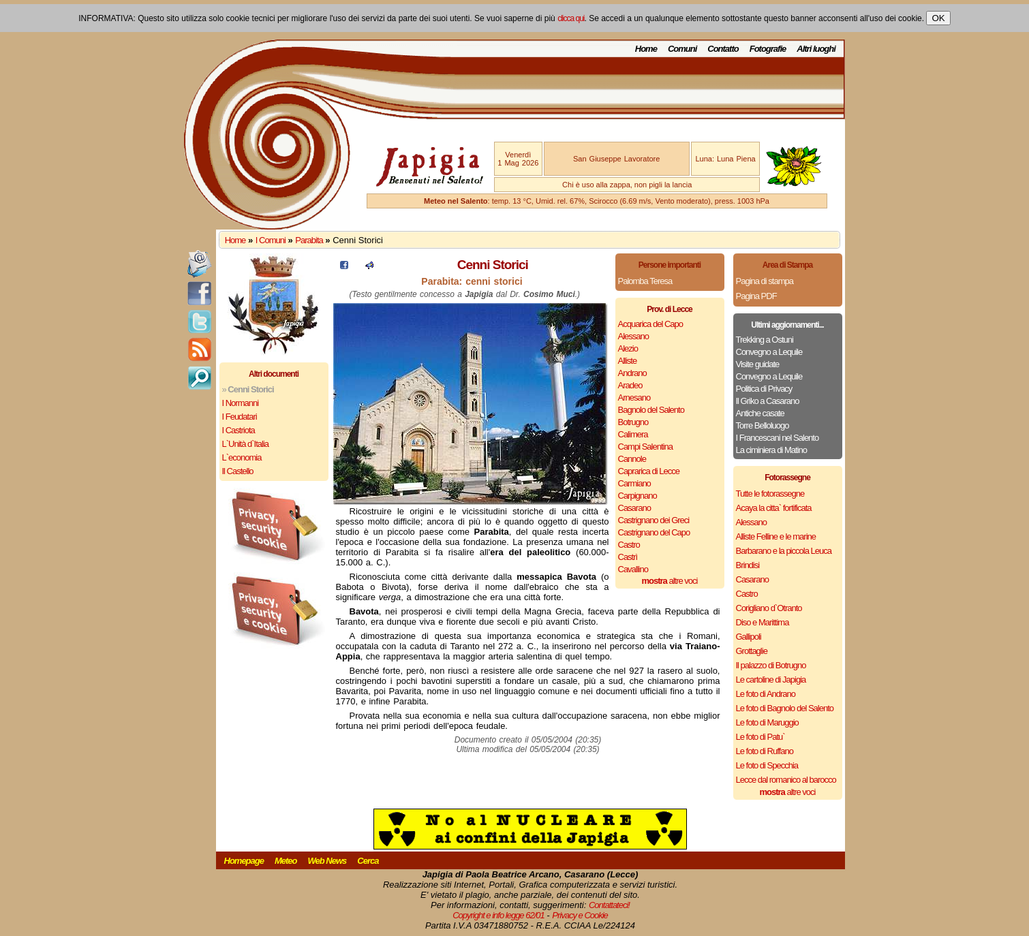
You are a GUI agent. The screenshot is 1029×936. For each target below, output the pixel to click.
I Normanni (240, 403)
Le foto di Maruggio (767, 722)
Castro (629, 545)
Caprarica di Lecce (648, 471)
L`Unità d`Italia (245, 444)
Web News (327, 861)
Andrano (632, 373)
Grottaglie (751, 651)
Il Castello (238, 471)
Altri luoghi (816, 49)
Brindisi (748, 565)
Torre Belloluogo (762, 425)
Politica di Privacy (764, 389)
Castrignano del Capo (654, 532)
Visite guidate (758, 364)
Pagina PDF (756, 296)
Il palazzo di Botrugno (771, 665)
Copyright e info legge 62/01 (498, 915)
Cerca (367, 861)
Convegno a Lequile (769, 352)
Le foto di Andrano (766, 694)
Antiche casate (760, 413)
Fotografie (768, 49)
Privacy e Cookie (580, 915)
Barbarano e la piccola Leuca (783, 551)
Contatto (722, 49)
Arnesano (634, 397)
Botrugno (633, 422)
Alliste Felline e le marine (776, 536)
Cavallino (633, 569)
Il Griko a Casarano (767, 401)
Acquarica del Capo (650, 324)
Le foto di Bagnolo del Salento (784, 708)
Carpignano (637, 495)
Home (646, 49)
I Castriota (238, 430)
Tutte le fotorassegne (770, 493)
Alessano (633, 336)
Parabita (308, 240)
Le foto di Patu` (760, 737)
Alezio (628, 348)
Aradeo (630, 385)
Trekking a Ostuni (764, 339)
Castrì (628, 557)
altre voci (670, 581)
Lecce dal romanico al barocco (786, 780)
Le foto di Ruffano (764, 751)
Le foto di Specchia (767, 765)
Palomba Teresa (645, 281)
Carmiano (634, 483)
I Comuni (271, 240)
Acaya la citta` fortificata (774, 508)
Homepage (244, 861)
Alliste (627, 361)
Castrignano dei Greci (654, 520)
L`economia (242, 457)
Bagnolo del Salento (651, 410)
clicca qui (570, 18)
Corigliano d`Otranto (769, 608)
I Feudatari (239, 416)
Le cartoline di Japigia (771, 679)
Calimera (633, 434)
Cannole (632, 459)
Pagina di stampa (764, 281)
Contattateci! (609, 905)
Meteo (286, 861)
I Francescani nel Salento (777, 438)
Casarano (634, 508)
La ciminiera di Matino (771, 450)
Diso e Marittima (762, 622)
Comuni (682, 49)
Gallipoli (748, 636)
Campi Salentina (645, 446)
